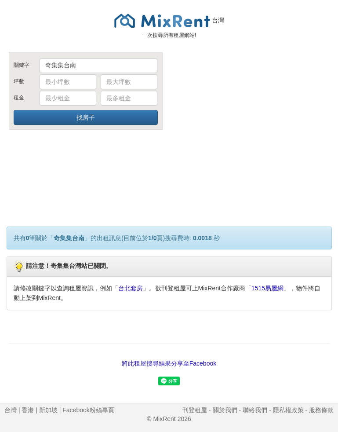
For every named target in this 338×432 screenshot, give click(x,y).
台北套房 (130, 288)
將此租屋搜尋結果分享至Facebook (169, 363)
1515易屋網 (267, 288)
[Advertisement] (253, 117)
